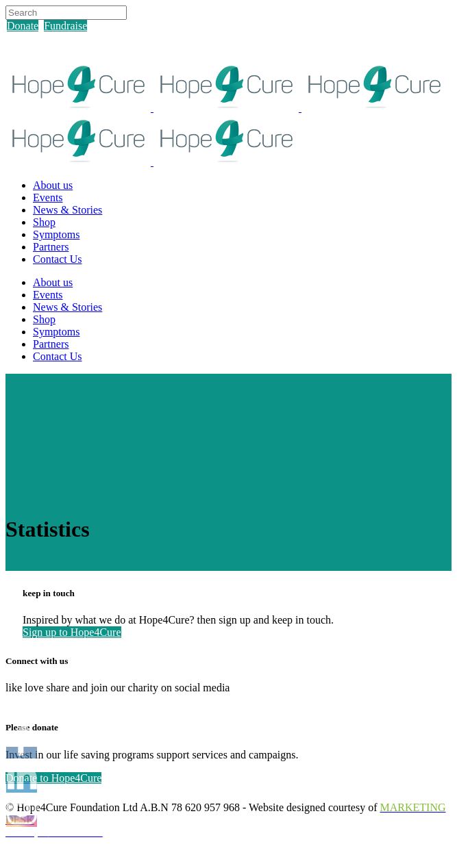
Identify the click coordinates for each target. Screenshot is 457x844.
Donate (22, 25)
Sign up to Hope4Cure (72, 632)
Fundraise (65, 25)
